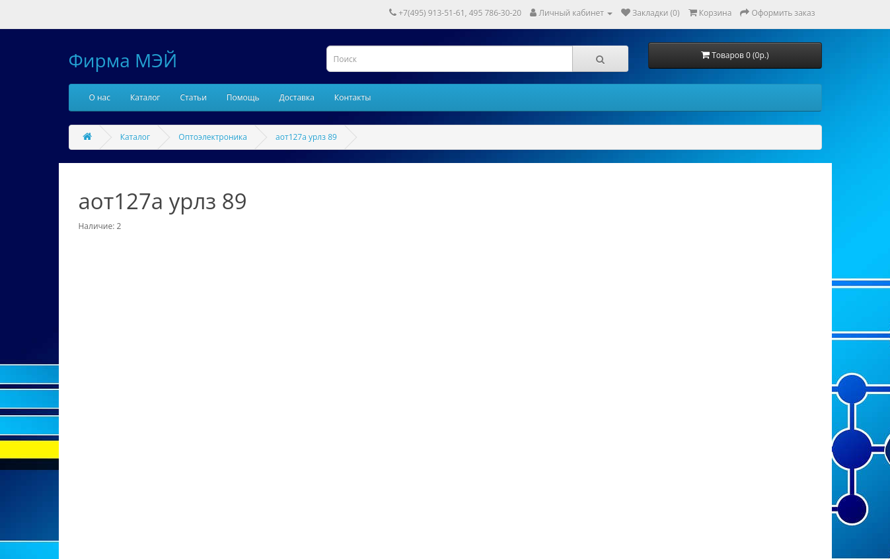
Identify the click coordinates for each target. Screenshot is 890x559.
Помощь (243, 97)
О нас (99, 97)
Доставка (297, 97)
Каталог (145, 97)
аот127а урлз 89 (306, 137)
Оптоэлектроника (212, 137)
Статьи (193, 97)
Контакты (352, 97)
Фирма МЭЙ (123, 60)
